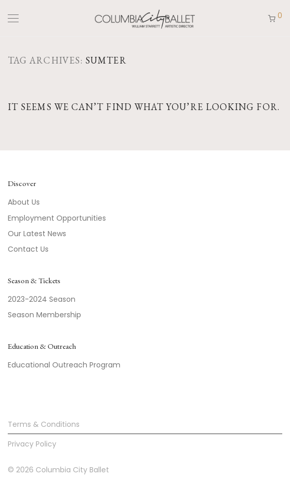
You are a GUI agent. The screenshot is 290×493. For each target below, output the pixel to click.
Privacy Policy (32, 444)
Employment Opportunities (57, 218)
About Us (24, 202)
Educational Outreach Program (64, 365)
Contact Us (28, 249)
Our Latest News (37, 233)
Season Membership (44, 315)
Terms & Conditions (44, 424)
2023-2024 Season (41, 299)
